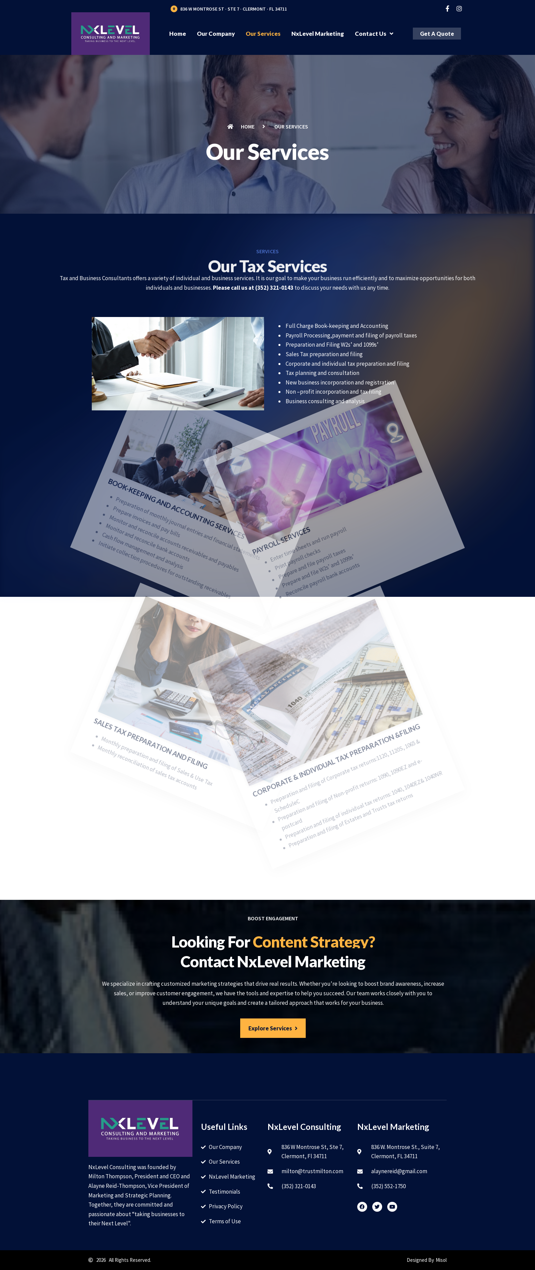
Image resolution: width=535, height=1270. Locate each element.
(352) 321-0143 (274, 287)
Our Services (263, 33)
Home (177, 33)
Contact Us (374, 33)
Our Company (216, 33)
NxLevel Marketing (317, 33)
